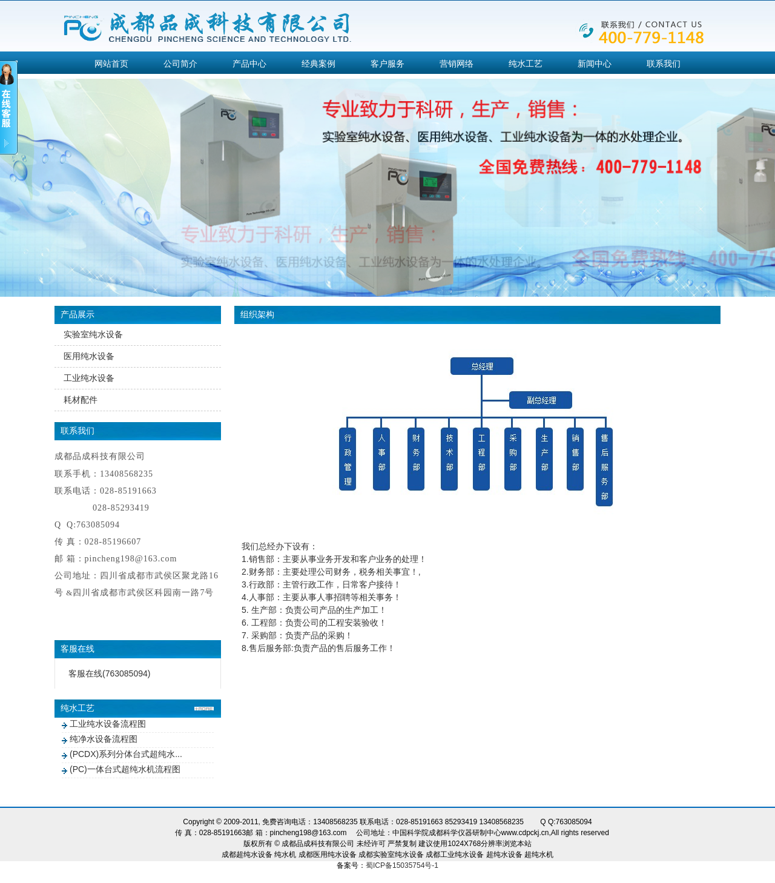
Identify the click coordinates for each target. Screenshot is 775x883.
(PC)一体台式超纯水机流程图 (125, 769)
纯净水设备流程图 (103, 739)
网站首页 (111, 63)
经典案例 (318, 63)
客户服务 (387, 63)
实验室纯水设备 (93, 334)
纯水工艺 (525, 63)
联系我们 (664, 63)
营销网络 (456, 63)
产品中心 (249, 63)
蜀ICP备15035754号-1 (402, 865)
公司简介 (180, 63)
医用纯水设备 (89, 356)
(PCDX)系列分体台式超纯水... (126, 754)
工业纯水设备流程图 (108, 724)
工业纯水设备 (89, 378)
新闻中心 (595, 63)
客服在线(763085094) (109, 673)
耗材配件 (80, 400)
